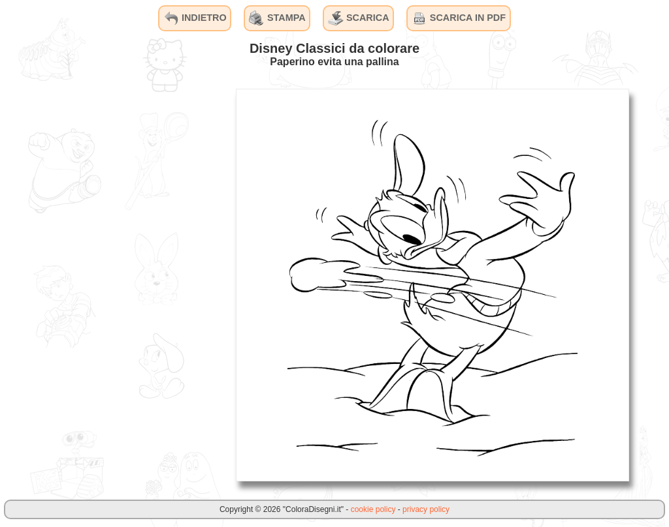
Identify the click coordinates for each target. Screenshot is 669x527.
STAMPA (277, 18)
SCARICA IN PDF (459, 18)
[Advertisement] (127, 284)
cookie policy (373, 509)
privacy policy (425, 509)
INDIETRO (195, 18)
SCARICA (358, 18)
